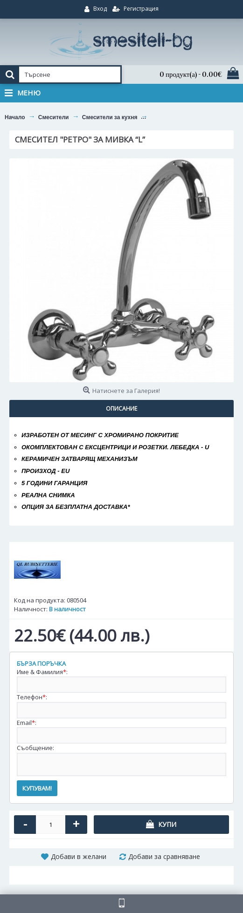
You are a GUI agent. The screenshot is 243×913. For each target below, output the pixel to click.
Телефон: (32, 697)
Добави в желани (78, 856)
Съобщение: (35, 748)
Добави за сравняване (164, 856)
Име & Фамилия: (42, 672)
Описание (121, 409)
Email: (26, 722)
